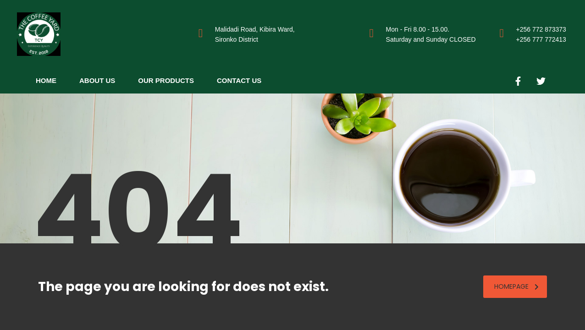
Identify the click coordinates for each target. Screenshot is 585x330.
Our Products (166, 80)
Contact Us (239, 80)
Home (46, 80)
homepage (516, 286)
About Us (97, 80)
